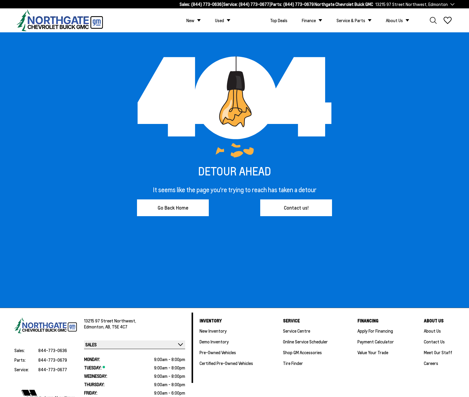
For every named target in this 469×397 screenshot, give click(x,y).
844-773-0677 (52, 369)
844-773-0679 (52, 360)
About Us (394, 20)
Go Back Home (173, 207)
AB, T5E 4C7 (116, 326)
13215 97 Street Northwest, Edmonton (411, 4)
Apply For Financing (375, 331)
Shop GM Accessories (302, 352)
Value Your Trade (372, 352)
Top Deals (278, 20)
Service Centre (296, 331)
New (190, 20)
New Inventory (213, 331)
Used (219, 20)
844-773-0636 (52, 350)
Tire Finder (293, 363)
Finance (309, 20)
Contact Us (434, 341)
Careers (431, 363)
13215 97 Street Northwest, (110, 320)
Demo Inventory (214, 341)
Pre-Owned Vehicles (218, 352)
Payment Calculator (375, 341)
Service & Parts (350, 20)
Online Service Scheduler (305, 341)
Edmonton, (94, 326)
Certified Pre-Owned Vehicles (226, 363)
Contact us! (296, 207)
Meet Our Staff (438, 352)
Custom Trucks (250, 20)
